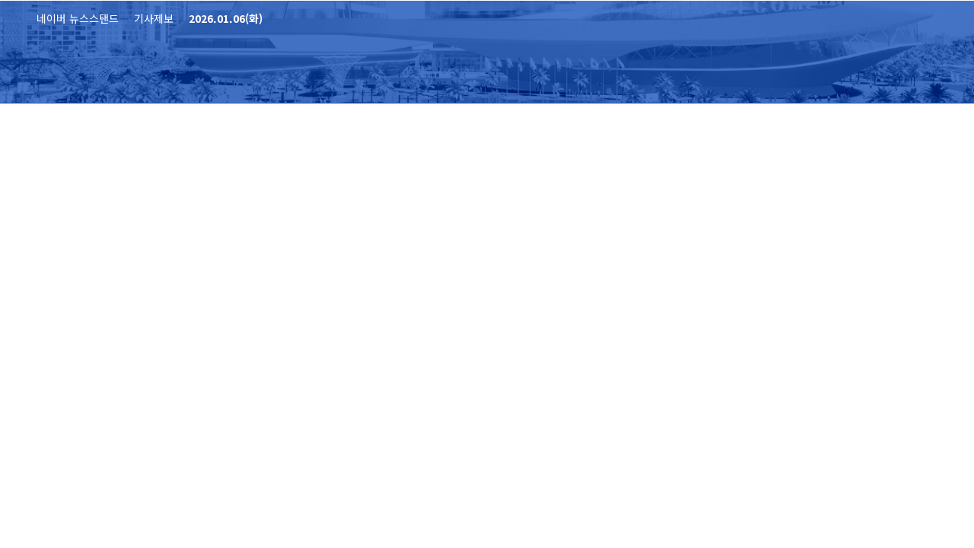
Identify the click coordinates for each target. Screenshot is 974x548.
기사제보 (153, 18)
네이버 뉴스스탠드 (78, 18)
